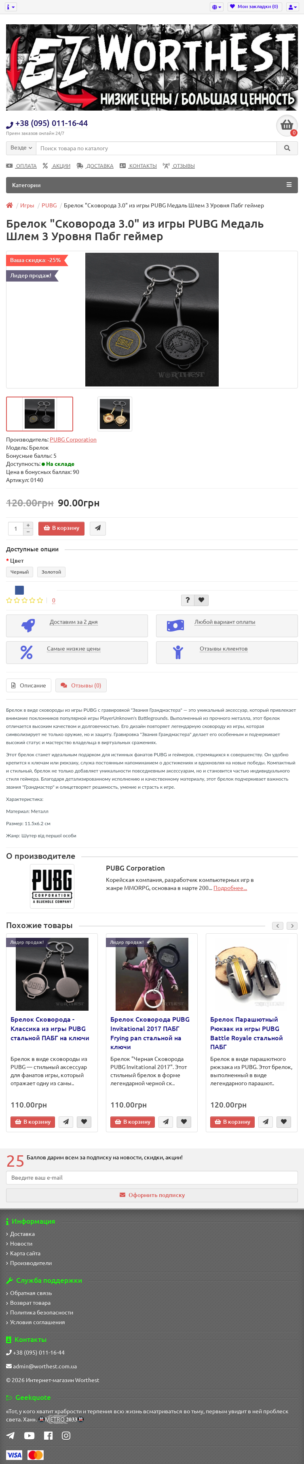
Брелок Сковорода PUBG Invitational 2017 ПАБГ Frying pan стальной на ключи (150, 1033)
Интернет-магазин (50, 1380)
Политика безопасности (39, 1312)
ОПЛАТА (21, 166)
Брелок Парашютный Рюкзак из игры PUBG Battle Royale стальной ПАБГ (246, 1033)
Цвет (17, 560)
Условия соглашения (35, 1322)
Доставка (20, 1234)
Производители (29, 1263)
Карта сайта (23, 1253)
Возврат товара (28, 1303)
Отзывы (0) (81, 685)
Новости (19, 1243)
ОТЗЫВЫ (179, 166)
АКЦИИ (56, 166)
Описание (28, 685)
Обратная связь (29, 1293)
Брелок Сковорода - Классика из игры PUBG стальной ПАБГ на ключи (50, 1028)
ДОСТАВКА (95, 166)
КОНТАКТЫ (138, 166)
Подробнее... (230, 888)
